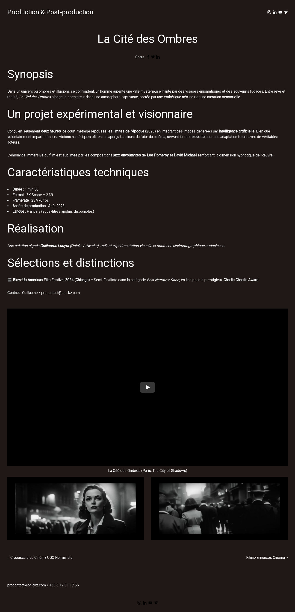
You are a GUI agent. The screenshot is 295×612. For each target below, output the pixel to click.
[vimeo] (286, 12)
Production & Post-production (50, 12)
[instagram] (269, 12)
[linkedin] (275, 12)
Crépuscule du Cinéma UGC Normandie (41, 557)
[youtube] (280, 12)
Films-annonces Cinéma (265, 557)
